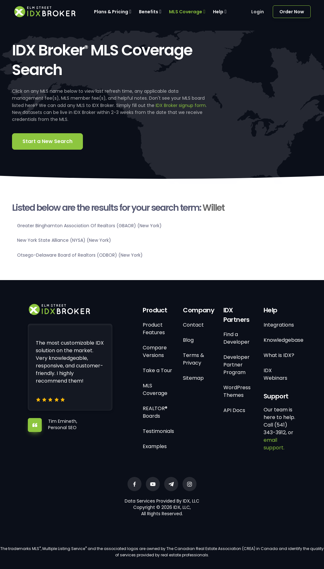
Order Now (291, 12)
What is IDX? (279, 355)
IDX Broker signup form (181, 105)
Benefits (148, 12)
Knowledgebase (283, 340)
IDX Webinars (275, 374)
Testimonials (158, 431)
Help (218, 12)
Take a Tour (157, 370)
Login (257, 12)
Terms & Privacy (193, 359)
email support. (274, 443)
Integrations (279, 324)
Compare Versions (155, 351)
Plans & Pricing (111, 12)
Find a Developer (236, 338)
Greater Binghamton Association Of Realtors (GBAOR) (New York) (89, 225)
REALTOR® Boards (155, 412)
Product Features (154, 328)
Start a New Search (47, 141)
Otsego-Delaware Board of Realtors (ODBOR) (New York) (80, 255)
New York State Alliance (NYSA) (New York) (64, 240)
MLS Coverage (185, 12)
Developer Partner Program (236, 364)
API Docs (234, 410)
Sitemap (193, 378)
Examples (155, 446)
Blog (188, 340)
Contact (193, 324)
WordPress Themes (237, 391)
